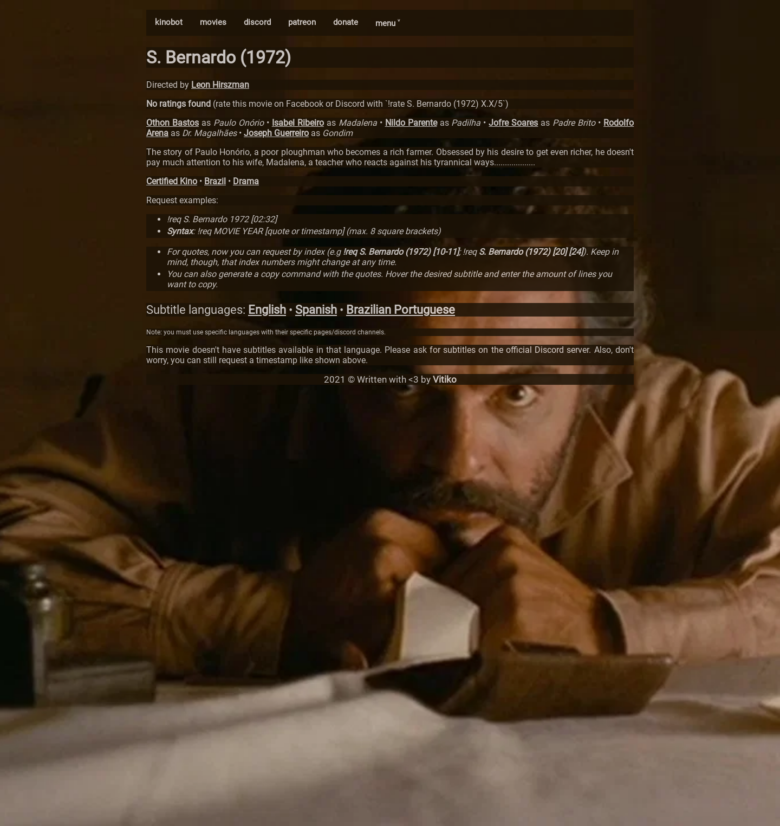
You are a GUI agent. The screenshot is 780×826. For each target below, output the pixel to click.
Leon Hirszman (220, 85)
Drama (246, 181)
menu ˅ (387, 23)
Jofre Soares (513, 123)
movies (213, 22)
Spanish (316, 310)
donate (345, 22)
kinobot (169, 22)
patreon (302, 22)
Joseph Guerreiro (276, 133)
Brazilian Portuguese (400, 310)
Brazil (215, 181)
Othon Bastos (172, 123)
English (267, 310)
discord (257, 22)
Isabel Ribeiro (298, 123)
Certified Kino (171, 181)
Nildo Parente (411, 123)
